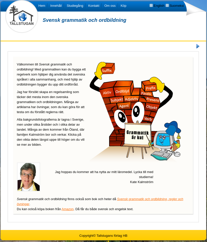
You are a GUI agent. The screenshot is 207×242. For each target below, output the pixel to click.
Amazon (68, 209)
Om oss (110, 6)
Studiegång (75, 6)
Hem (41, 6)
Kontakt (93, 6)
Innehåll (56, 6)
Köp (123, 6)
